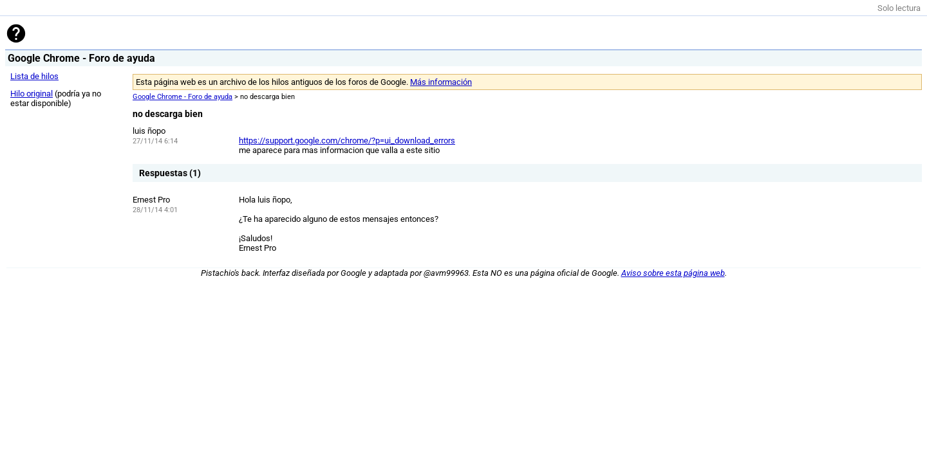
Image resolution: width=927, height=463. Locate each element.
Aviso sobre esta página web (673, 273)
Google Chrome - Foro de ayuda (182, 97)
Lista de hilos (34, 76)
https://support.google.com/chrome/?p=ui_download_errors (347, 140)
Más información (441, 82)
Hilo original (31, 93)
